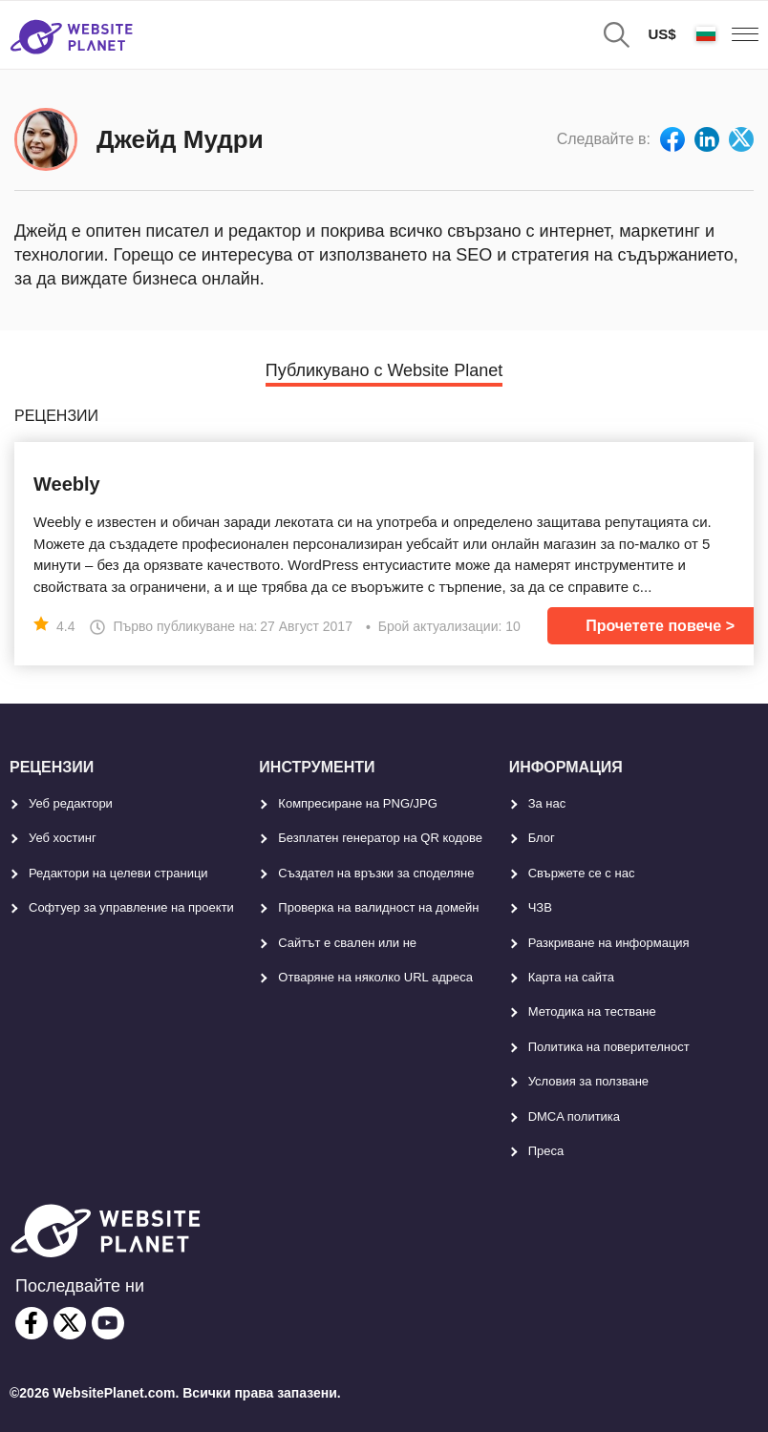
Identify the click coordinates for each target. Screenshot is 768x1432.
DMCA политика (574, 1116)
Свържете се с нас (581, 873)
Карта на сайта (571, 977)
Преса (546, 1151)
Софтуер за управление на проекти (131, 907)
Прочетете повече (653, 626)
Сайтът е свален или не (347, 943)
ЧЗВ (540, 907)
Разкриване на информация (609, 943)
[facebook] (31, 1323)
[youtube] (108, 1323)
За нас (547, 803)
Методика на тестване (592, 1011)
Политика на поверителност (609, 1047)
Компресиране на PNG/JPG (357, 803)
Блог (541, 838)
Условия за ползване (588, 1081)
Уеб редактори (71, 803)
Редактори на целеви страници (118, 873)
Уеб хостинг (62, 838)
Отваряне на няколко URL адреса (375, 977)
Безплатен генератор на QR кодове (380, 838)
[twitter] (69, 1323)
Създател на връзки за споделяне (376, 873)
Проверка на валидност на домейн (378, 907)
